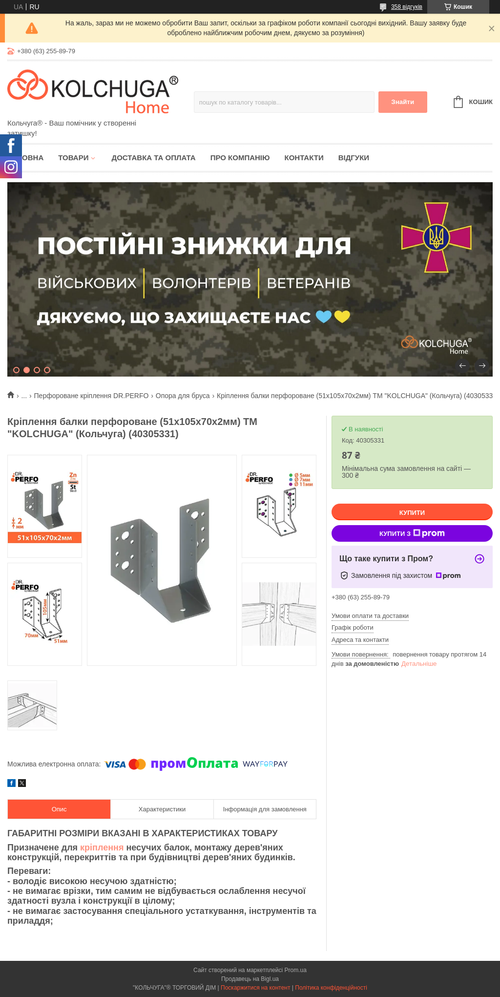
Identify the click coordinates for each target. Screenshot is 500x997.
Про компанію (240, 157)
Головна (25, 157)
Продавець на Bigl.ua (250, 979)
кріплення (102, 847)
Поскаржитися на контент (255, 987)
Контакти (303, 157)
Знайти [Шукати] (402, 102)
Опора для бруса (183, 396)
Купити (412, 512)
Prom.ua (296, 970)
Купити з (412, 533)
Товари (73, 157)
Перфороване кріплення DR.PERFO (91, 396)
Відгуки (353, 157)
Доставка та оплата (153, 157)
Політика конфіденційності (331, 987)
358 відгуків (406, 6)
